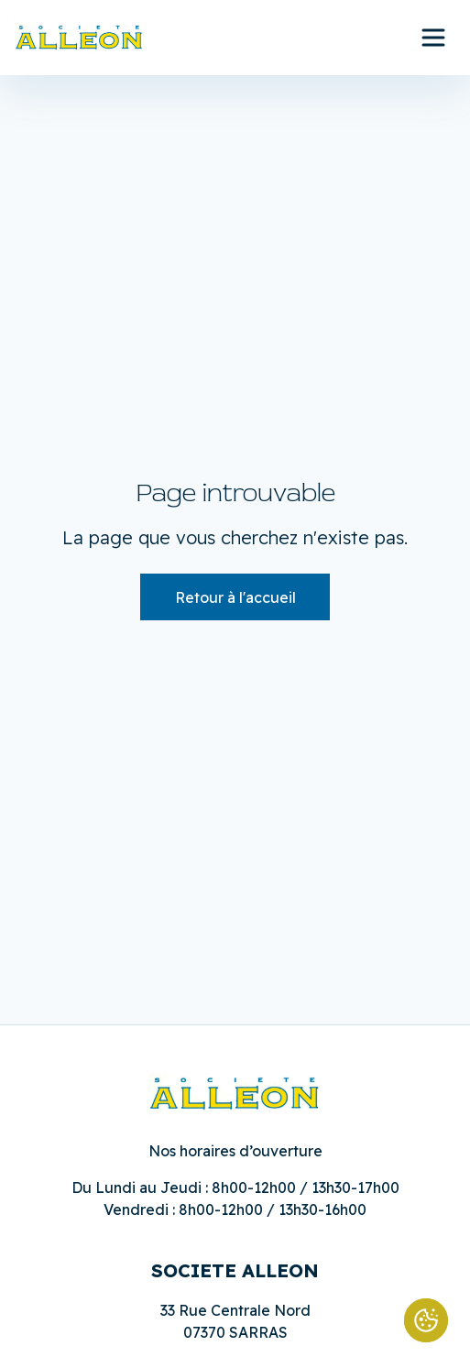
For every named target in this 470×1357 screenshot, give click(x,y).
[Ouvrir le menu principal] (433, 37)
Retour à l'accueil (235, 597)
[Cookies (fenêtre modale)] (426, 1320)
